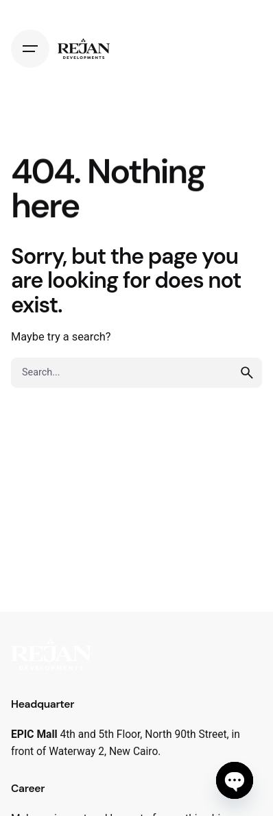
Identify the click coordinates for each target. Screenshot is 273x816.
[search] (247, 373)
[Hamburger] (30, 48)
